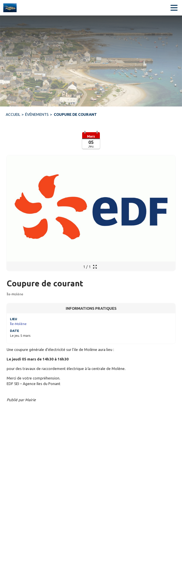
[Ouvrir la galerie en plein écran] (95, 267)
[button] (91, 143)
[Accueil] (8, 7)
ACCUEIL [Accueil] (13, 114)
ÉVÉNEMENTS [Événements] (36, 114)
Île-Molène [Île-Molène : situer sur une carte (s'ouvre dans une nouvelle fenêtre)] (18, 324)
